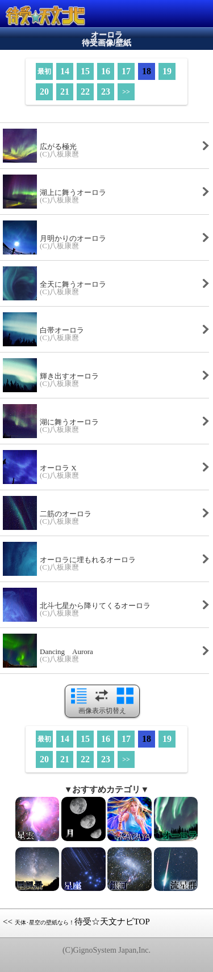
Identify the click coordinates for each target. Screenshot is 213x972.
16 (105, 71)
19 (167, 71)
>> (126, 92)
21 (64, 91)
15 (85, 71)
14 (64, 71)
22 (85, 91)
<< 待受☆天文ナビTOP (76, 921)
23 (105, 91)
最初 (44, 71)
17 (126, 71)
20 (44, 91)
